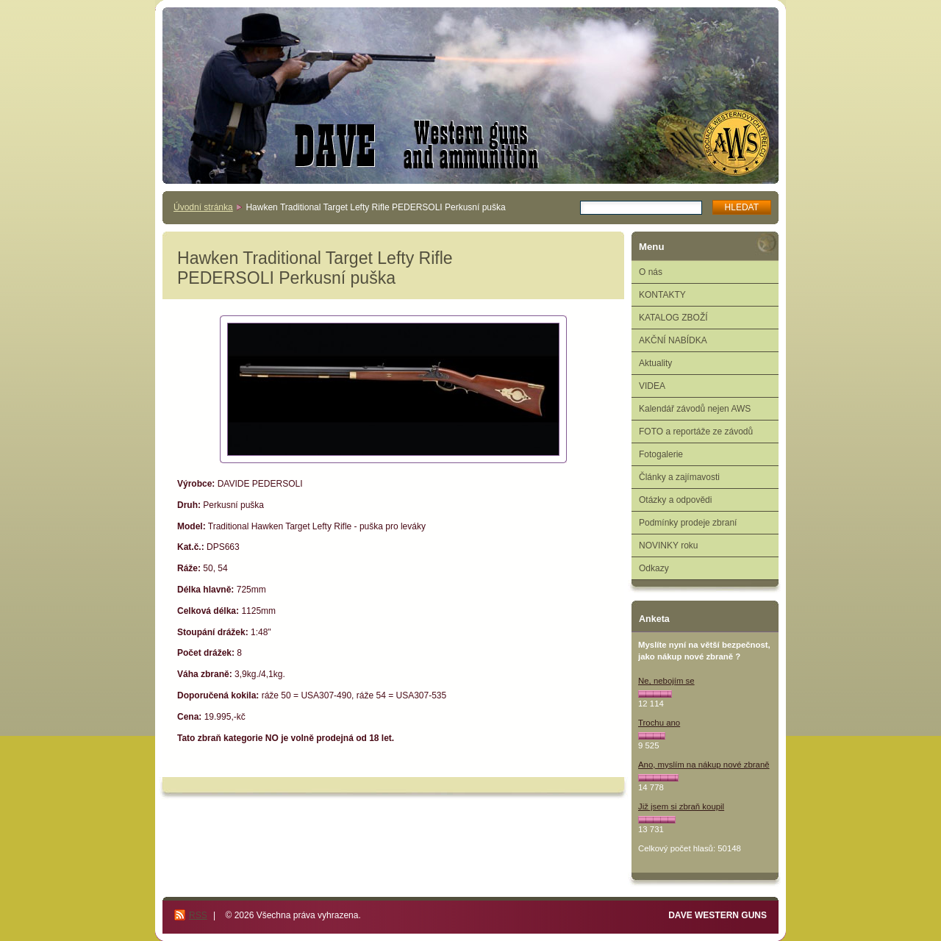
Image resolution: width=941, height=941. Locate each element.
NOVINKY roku (668, 545)
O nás (650, 272)
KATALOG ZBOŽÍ (673, 317)
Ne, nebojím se (666, 680)
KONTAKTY (662, 295)
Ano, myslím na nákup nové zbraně (704, 764)
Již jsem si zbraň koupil (681, 806)
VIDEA (652, 386)
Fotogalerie (661, 454)
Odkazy (654, 568)
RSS (198, 915)
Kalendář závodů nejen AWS (695, 409)
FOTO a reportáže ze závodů (696, 431)
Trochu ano (659, 722)
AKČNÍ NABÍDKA (673, 340)
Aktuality (655, 363)
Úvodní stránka (203, 207)
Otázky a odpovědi (675, 500)
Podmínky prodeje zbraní (688, 523)
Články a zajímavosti (679, 477)
